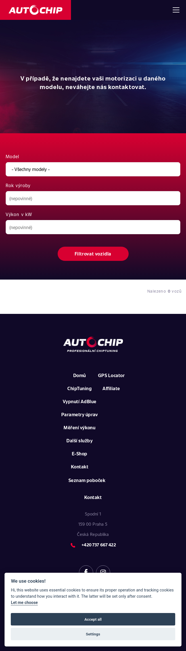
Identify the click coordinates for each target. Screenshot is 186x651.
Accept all (93, 619)
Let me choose (24, 602)
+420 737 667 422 (98, 545)
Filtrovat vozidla (93, 254)
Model (13, 156)
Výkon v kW (19, 214)
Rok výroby (18, 185)
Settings (93, 634)
